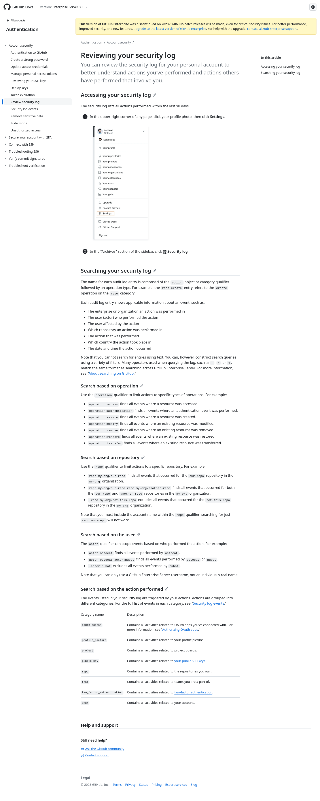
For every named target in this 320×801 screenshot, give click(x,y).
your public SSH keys (189, 661)
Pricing (157, 784)
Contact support (95, 755)
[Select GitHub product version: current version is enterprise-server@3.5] (64, 7)
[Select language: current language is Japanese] (312, 7)
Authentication (22, 29)
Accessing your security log (118, 94)
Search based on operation (112, 386)
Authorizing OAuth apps (180, 629)
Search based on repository (113, 457)
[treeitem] (38, 88)
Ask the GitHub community (102, 749)
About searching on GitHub (111, 373)
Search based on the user (110, 535)
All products (15, 20)
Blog (194, 784)
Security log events (208, 603)
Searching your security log (118, 270)
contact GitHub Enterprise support (272, 29)
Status (143, 784)
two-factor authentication (193, 692)
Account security (119, 42)
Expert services (176, 784)
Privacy (130, 784)
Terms (117, 784)
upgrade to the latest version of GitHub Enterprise (170, 29)
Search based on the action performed (125, 589)
